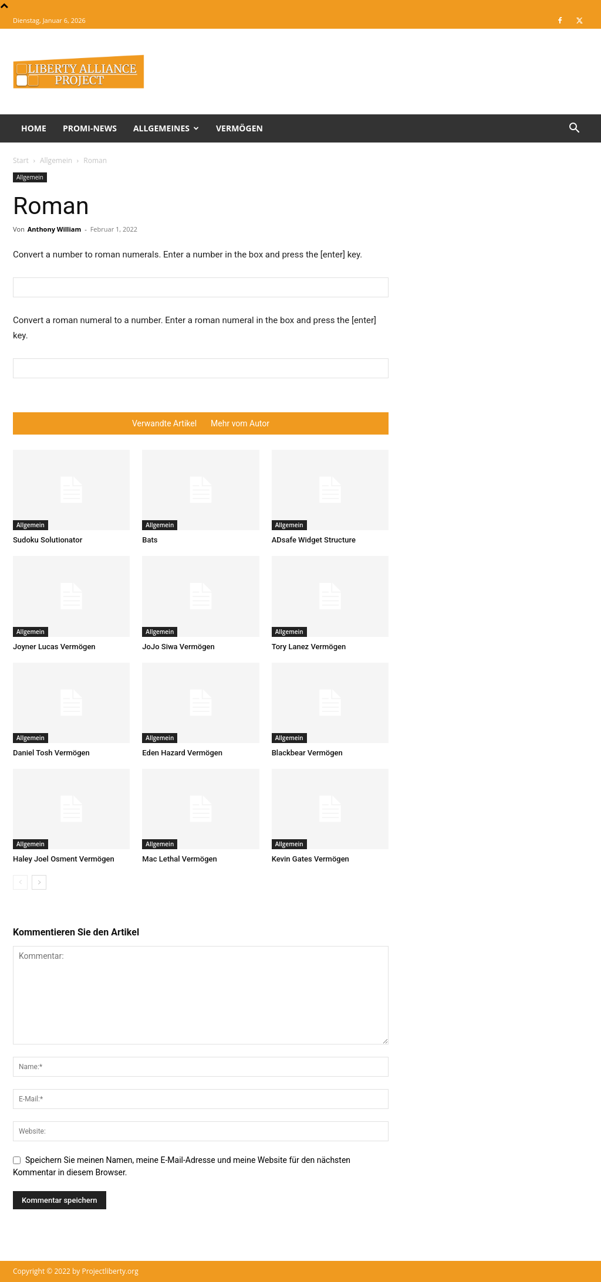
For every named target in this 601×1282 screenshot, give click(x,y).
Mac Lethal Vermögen (179, 858)
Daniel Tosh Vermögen (51, 752)
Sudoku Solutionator (47, 539)
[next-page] (39, 882)
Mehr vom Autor (240, 423)
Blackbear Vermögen (307, 752)
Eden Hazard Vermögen (182, 752)
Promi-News (90, 128)
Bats (149, 539)
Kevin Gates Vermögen (310, 858)
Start (21, 160)
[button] (574, 129)
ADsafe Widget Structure (314, 539)
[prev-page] (20, 882)
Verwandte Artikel (164, 423)
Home (33, 128)
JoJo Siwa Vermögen (178, 646)
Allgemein (56, 160)
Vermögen (239, 128)
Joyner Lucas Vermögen (54, 646)
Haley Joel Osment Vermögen (63, 858)
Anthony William (55, 229)
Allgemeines (166, 128)
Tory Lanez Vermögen (309, 646)
